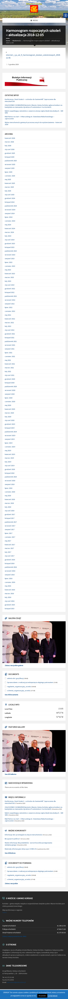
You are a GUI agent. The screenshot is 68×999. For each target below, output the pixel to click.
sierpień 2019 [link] (9, 439)
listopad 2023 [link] (9, 247)
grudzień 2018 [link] (10, 469)
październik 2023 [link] (11, 251)
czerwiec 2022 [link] (10, 311)
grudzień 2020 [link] (10, 379)
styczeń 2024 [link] (9, 240)
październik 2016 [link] (11, 567)
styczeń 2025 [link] (9, 195)
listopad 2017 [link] (9, 518)
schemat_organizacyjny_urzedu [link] (18, 690)
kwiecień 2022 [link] (10, 319)
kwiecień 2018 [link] (10, 499)
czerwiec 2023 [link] (10, 266)
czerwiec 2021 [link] (10, 356)
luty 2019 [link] (8, 462)
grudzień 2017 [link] (10, 514)
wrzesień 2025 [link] (10, 164)
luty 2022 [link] (8, 326)
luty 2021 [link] (8, 371)
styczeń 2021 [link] (9, 375)
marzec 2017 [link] (9, 548)
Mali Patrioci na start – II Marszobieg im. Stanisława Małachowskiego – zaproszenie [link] (29, 118)
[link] (34, 9)
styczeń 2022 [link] (9, 330)
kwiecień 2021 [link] (10, 364)
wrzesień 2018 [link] (10, 480)
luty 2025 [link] (8, 191)
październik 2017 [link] (11, 522)
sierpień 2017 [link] (9, 529)
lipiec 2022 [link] (8, 307)
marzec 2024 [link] (9, 232)
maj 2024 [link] (8, 225)
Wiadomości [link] (16, 41)
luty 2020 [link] (8, 417)
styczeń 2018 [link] (9, 511)
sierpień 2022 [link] (9, 304)
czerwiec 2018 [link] (10, 492)
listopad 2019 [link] (9, 428)
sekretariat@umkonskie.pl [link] (16, 982)
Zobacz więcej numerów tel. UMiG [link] (14, 936)
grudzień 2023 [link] (10, 243)
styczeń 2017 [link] (9, 556)
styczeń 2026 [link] (9, 149)
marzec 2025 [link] (9, 187)
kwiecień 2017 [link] (10, 545)
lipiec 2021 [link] (8, 353)
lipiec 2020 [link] (8, 398)
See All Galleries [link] (10, 774)
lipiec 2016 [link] (8, 578)
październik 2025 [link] (11, 161)
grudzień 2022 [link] (10, 289)
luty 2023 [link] (8, 281)
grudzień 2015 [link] (10, 605)
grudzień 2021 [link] (10, 334)
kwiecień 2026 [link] (10, 138)
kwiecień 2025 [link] (10, 183)
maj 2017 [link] (8, 541)
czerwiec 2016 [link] (10, 582)
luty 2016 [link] (8, 597)
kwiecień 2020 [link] (10, 409)
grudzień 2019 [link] (10, 424)
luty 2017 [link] (8, 552)
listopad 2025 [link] (9, 157)
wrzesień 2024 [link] (10, 210)
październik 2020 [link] (11, 386)
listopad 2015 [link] (9, 608)
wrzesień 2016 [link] (10, 571)
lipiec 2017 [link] (8, 533)
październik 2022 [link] (11, 296)
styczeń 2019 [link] (9, 465)
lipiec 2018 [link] (8, 488)
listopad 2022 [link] (9, 292)
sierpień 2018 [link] (9, 484)
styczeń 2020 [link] (9, 420)
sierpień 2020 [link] (9, 394)
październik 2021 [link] (11, 341)
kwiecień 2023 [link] (10, 273)
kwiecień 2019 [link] (10, 454)
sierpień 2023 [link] (9, 258)
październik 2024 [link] (11, 206)
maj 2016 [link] (8, 586)
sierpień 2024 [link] (9, 213)
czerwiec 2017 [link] (10, 537)
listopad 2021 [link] (9, 338)
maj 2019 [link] (8, 450)
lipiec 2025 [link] (8, 172)
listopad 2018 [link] (9, 473)
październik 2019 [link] (11, 432)
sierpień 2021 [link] (9, 349)
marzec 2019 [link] (9, 458)
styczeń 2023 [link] (9, 285)
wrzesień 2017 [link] (10, 526)
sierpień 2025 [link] (9, 168)
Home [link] (8, 41)
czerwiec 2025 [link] (10, 176)
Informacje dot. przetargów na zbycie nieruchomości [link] (23, 835)
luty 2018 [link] (8, 507)
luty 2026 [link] (8, 146)
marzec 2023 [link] (9, 277)
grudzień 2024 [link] (10, 198)
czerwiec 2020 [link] (10, 401)
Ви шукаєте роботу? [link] (12, 839)
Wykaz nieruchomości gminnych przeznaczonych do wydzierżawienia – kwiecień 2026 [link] (33, 123)
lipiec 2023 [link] (8, 262)
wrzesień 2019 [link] (10, 435)
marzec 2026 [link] (9, 142)
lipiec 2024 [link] (8, 217)
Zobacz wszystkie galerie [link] (14, 665)
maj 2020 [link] (8, 405)
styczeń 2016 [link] (9, 601)
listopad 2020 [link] (9, 383)
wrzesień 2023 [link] (10, 255)
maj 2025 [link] (8, 179)
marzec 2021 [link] (9, 368)
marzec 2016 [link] (9, 593)
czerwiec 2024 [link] (10, 221)
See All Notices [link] (10, 853)
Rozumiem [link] (42, 996)
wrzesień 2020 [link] (10, 390)
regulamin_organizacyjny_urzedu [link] (19, 686)
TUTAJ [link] (4, 912)
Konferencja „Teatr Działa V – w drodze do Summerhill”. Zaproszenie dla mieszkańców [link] (30, 100)
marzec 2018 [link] (9, 503)
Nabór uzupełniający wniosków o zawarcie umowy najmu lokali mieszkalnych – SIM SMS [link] (34, 112)
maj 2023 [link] (8, 270)
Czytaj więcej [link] (52, 996)
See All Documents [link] (11, 695)
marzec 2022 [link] (9, 322)
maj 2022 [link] (8, 315)
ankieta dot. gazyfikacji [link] (15, 678)
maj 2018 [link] (8, 496)
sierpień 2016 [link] (9, 575)
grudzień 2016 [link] (10, 560)
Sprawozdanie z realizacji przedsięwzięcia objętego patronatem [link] (30, 682)
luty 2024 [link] (8, 236)
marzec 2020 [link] (9, 413)
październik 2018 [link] (11, 477)
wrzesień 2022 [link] (10, 300)
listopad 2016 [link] (9, 563)
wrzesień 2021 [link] (10, 345)
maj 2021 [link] (8, 360)
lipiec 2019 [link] (8, 443)
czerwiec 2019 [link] (10, 447)
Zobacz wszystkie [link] (11, 883)
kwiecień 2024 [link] (10, 228)
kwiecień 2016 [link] (10, 590)
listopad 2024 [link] (9, 202)
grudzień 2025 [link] (10, 153)
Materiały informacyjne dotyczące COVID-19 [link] (20, 849)
